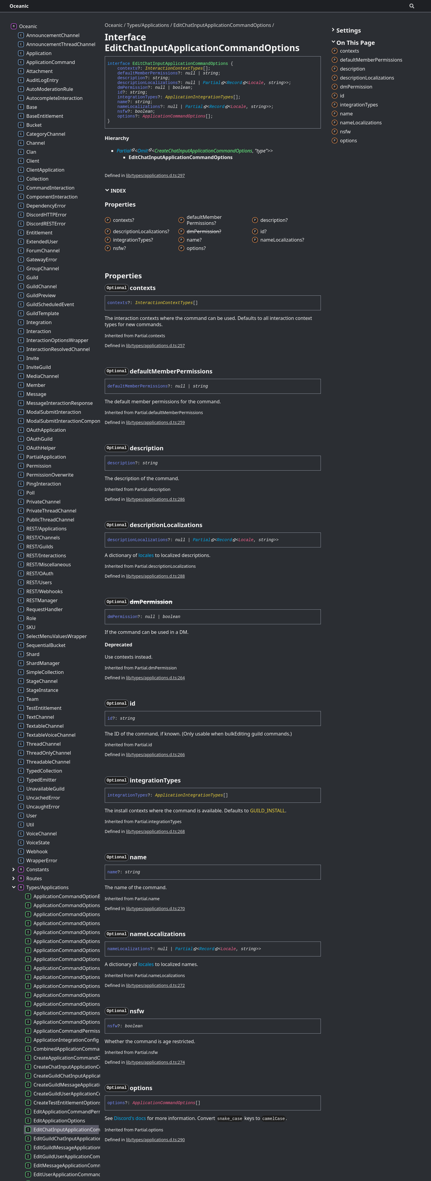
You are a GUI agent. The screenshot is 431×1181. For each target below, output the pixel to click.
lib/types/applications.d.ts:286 (155, 499)
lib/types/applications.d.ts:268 (155, 831)
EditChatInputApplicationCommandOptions (222, 25)
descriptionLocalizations (147, 82)
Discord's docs (130, 1118)
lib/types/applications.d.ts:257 (155, 345)
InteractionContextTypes (174, 68)
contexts (127, 68)
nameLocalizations (138, 106)
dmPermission (132, 87)
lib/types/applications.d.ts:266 (155, 754)
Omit (142, 150)
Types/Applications (148, 25)
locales (146, 555)
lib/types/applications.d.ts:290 (155, 1139)
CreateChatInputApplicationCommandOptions (203, 150)
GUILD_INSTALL (267, 810)
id (119, 92)
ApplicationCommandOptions (173, 116)
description (131, 78)
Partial (212, 82)
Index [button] (115, 191)
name (122, 102)
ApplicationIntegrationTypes (199, 97)
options (126, 116)
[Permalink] (161, 288)
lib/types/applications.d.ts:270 (155, 908)
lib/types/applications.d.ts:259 (155, 422)
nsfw (122, 111)
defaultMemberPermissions (147, 73)
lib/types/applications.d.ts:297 (155, 175)
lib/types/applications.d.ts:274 (155, 1062)
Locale (255, 82)
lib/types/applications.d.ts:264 (155, 677)
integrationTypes (137, 97)
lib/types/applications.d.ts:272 (155, 985)
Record (234, 82)
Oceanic (19, 6)
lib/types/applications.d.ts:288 (155, 576)
